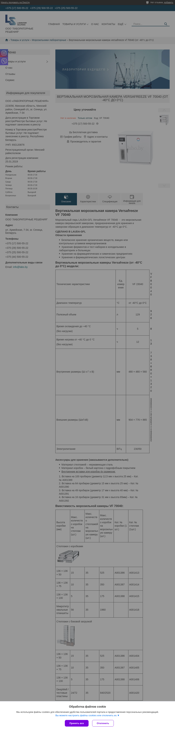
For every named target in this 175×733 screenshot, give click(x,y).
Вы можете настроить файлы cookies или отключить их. (86, 715)
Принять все (76, 723)
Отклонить (103, 723)
